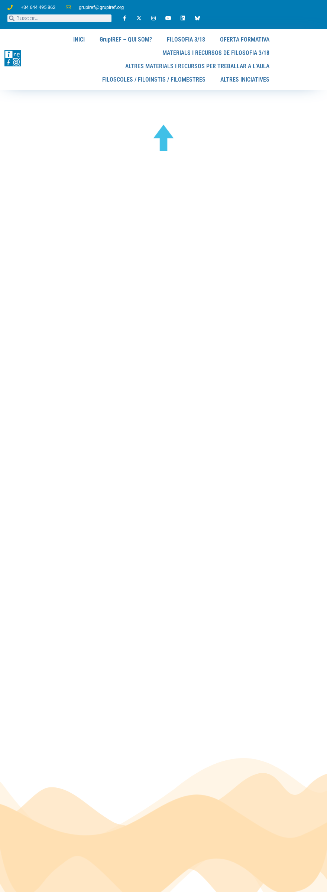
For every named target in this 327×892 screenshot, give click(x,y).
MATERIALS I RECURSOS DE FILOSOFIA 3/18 (216, 52)
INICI (79, 39)
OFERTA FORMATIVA (244, 39)
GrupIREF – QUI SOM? (126, 39)
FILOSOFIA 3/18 (186, 39)
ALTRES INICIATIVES (244, 79)
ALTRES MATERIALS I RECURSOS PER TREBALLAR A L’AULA (197, 66)
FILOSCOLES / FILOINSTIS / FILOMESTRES (154, 79)
